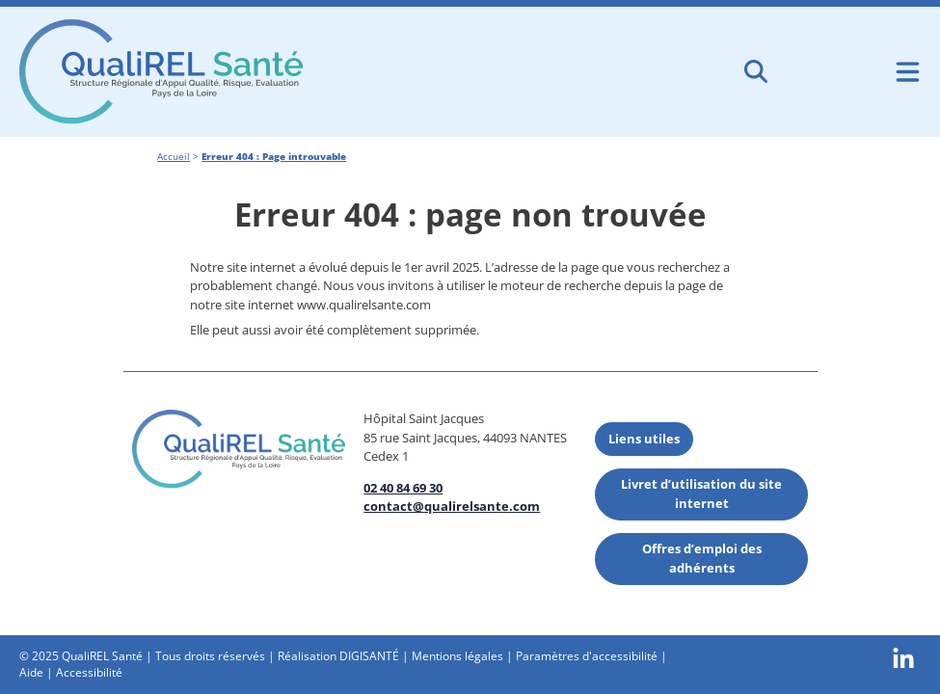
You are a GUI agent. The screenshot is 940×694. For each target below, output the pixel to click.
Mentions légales (457, 655)
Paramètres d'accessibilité (587, 655)
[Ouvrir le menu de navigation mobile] (908, 72)
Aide (31, 672)
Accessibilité (89, 672)
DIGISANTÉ (369, 655)
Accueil (173, 156)
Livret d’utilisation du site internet (701, 493)
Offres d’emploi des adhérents (702, 558)
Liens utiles (644, 438)
